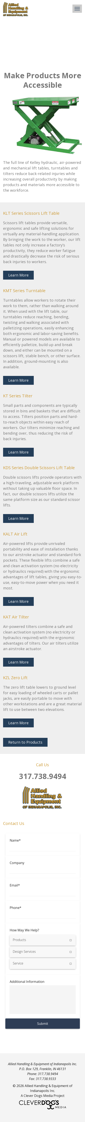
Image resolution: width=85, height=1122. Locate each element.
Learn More (18, 275)
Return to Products (25, 742)
